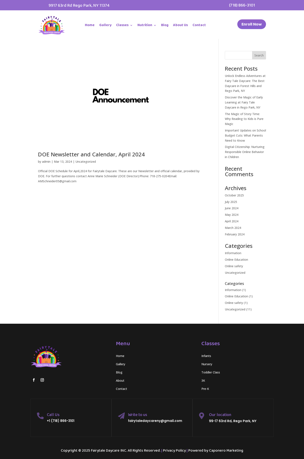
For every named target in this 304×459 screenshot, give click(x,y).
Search (259, 55)
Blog (164, 25)
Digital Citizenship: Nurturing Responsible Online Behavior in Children (245, 152)
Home (90, 25)
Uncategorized (85, 162)
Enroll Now (252, 24)
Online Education (236, 260)
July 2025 (231, 202)
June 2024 (231, 208)
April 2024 (231, 221)
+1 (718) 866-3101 (60, 421)
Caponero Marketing (226, 451)
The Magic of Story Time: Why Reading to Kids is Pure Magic (244, 119)
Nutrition (144, 25)
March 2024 (233, 228)
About (120, 380)
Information (233, 253)
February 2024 (234, 234)
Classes (122, 25)
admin (46, 162)
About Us (180, 25)
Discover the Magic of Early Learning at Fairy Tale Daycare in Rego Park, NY (244, 102)
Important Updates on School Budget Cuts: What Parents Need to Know (245, 135)
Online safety (234, 266)
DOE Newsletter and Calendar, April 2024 (91, 154)
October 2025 (234, 195)
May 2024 (231, 215)
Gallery (105, 25)
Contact (199, 25)
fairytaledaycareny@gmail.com (155, 421)
